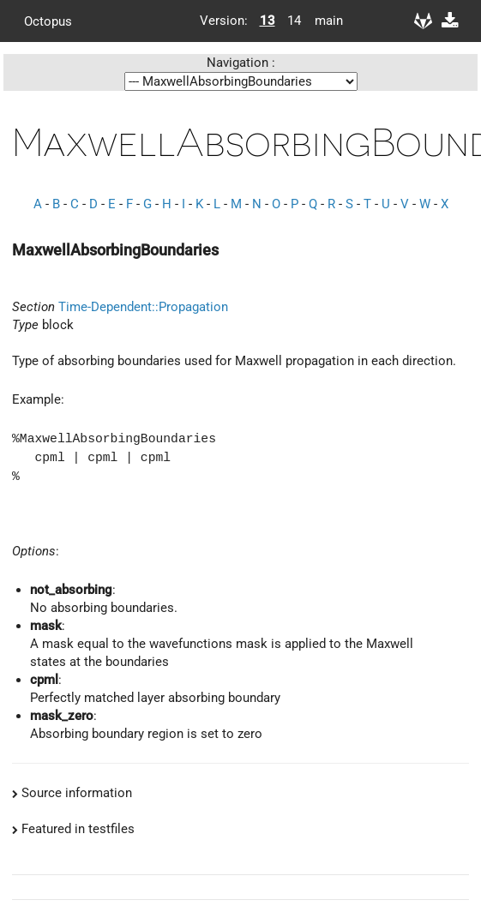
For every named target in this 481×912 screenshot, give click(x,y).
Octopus (48, 20)
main (322, 20)
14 (294, 20)
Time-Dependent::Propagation (143, 307)
